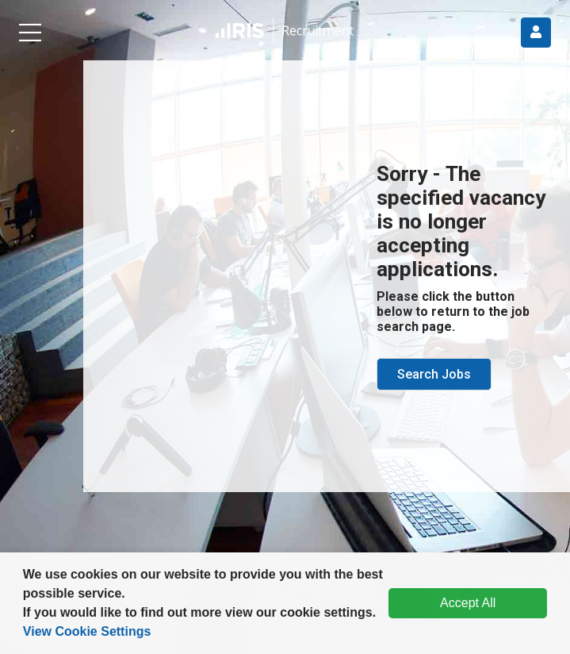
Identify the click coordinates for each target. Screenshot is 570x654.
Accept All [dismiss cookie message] (467, 603)
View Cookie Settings (87, 631)
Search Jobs (434, 374)
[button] (382, 614)
